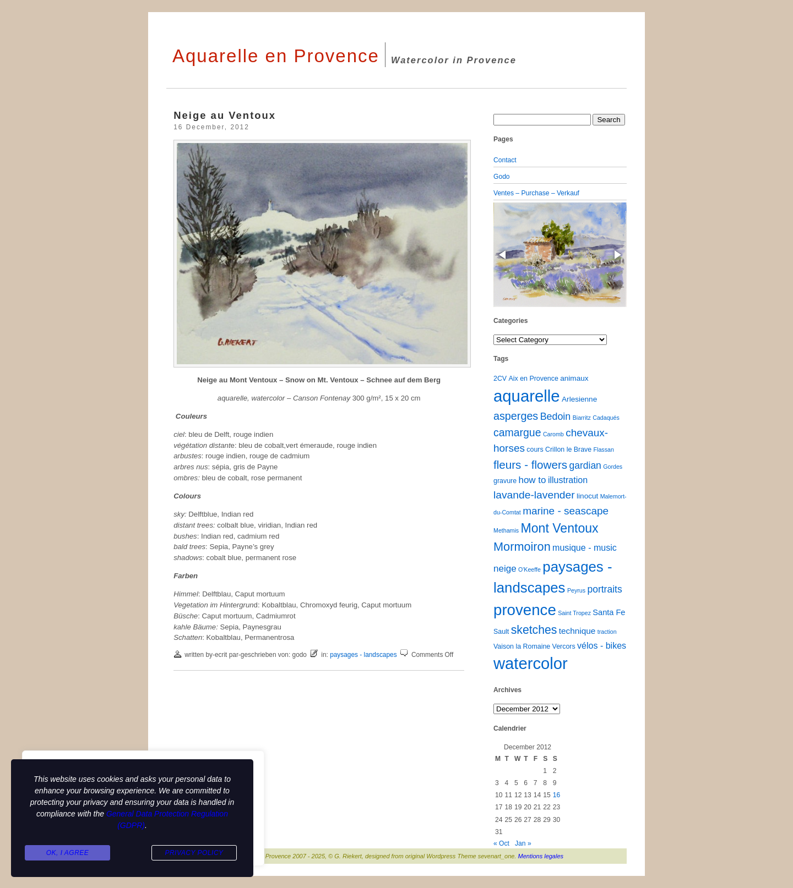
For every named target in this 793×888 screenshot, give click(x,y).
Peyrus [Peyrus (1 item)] (576, 590)
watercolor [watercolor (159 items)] (530, 663)
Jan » (523, 843)
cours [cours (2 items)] (534, 449)
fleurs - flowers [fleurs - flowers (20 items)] (530, 464)
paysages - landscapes (363, 655)
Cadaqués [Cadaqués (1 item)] (606, 417)
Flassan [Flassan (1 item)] (604, 449)
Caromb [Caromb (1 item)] (553, 434)
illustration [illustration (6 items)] (568, 480)
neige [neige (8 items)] (505, 568)
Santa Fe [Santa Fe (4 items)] (609, 612)
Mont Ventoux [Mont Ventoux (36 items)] (560, 528)
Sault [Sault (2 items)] (501, 631)
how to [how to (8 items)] (532, 480)
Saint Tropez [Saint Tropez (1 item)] (574, 613)
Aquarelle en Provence (275, 56)
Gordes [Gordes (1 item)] (612, 466)
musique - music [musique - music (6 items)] (584, 547)
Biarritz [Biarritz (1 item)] (582, 417)
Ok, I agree (67, 853)
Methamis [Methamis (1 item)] (506, 530)
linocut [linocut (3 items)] (587, 496)
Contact (505, 160)
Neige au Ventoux (224, 115)
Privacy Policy (194, 853)
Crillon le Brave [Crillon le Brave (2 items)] (568, 449)
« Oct (501, 843)
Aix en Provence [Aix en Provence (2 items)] (533, 378)
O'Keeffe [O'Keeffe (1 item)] (529, 569)
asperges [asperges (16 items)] (515, 416)
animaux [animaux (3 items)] (574, 378)
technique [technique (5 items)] (577, 630)
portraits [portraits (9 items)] (604, 589)
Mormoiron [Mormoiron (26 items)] (522, 546)
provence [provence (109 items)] (524, 609)
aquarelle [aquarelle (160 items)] (526, 396)
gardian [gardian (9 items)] (585, 465)
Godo (501, 176)
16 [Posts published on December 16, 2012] (556, 795)
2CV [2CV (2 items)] (500, 378)
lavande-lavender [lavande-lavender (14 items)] (534, 495)
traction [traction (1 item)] (607, 631)
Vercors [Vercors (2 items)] (563, 646)
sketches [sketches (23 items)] (534, 629)
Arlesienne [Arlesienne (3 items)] (579, 399)
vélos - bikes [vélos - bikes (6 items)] (601, 645)
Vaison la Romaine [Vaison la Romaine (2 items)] (521, 646)
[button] (503, 255)
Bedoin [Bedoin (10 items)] (555, 416)
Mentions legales (541, 856)
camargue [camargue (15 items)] (517, 432)
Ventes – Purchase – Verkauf (536, 193)
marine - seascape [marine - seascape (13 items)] (566, 511)
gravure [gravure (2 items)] (505, 481)
